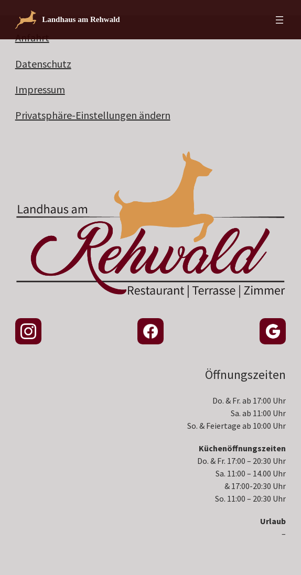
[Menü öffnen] (279, 20)
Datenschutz (43, 63)
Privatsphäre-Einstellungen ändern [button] (92, 115)
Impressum (40, 89)
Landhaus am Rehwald (81, 19)
